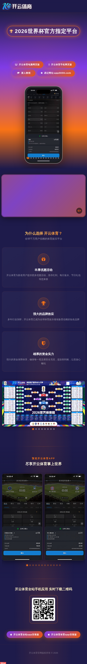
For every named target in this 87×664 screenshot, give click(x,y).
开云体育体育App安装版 (62, 634)
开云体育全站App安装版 (24, 634)
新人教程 (24, 73)
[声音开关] (79, 211)
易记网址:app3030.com (56, 73)
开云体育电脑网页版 (27, 64)
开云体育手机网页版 (60, 64)
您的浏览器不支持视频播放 (43, 195)
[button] (27, 565)
